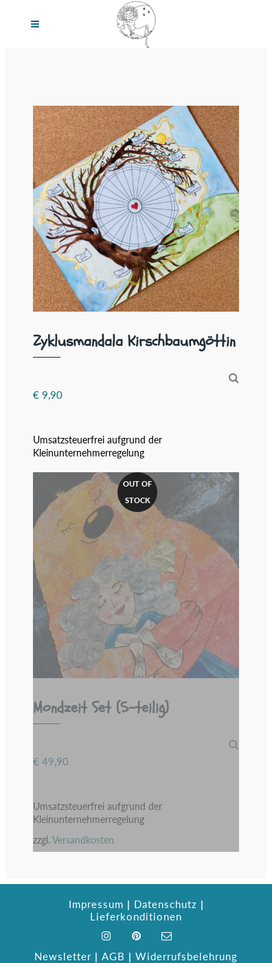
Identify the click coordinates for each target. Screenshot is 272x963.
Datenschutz (165, 904)
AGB (113, 956)
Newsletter (62, 956)
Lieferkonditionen (136, 916)
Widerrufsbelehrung (186, 956)
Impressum (96, 904)
